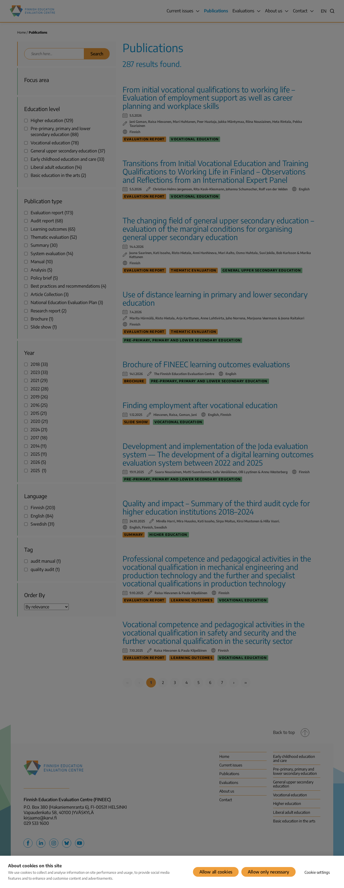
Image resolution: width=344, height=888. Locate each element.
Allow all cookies (215, 872)
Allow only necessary (268, 872)
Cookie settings (317, 872)
